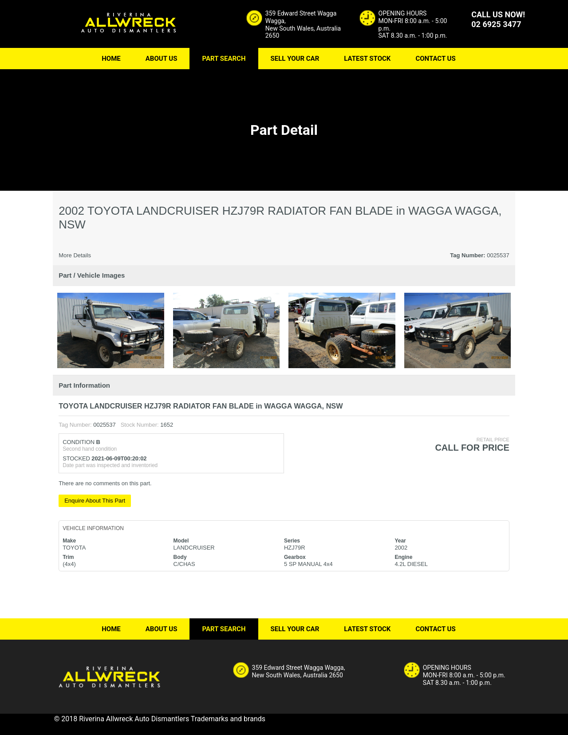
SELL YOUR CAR (295, 59)
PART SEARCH (223, 59)
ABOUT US (162, 59)
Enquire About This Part (94, 500)
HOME (111, 59)
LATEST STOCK (367, 59)
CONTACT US (435, 59)
